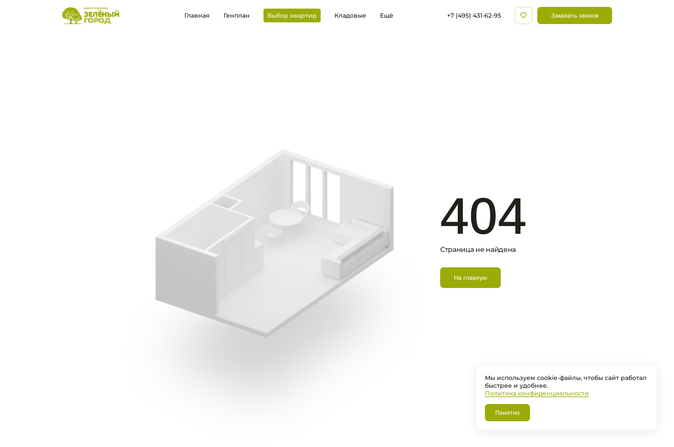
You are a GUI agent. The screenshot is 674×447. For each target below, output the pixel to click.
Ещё (386, 15)
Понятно (507, 412)
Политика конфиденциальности (537, 393)
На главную (470, 277)
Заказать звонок (574, 15)
